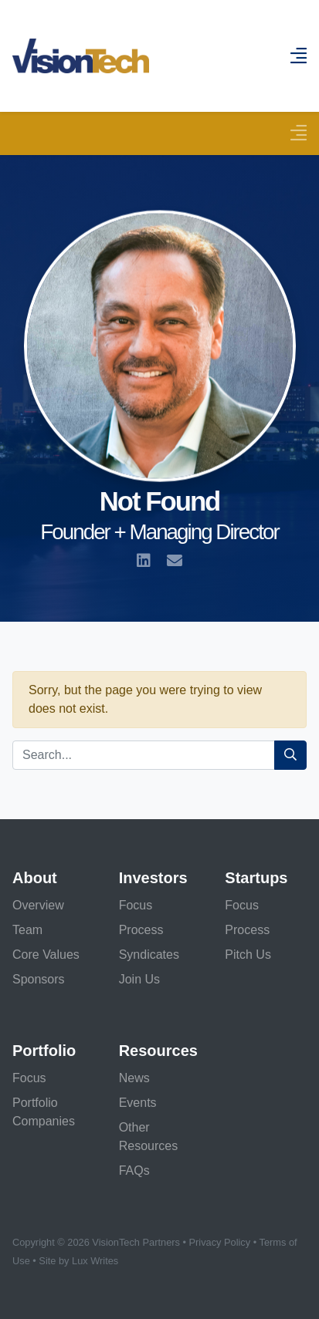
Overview (38, 905)
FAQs (134, 1170)
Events (138, 1102)
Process (141, 929)
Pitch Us (248, 954)
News (134, 1078)
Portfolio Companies (43, 1112)
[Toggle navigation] (298, 133)
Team (27, 929)
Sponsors (38, 979)
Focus (136, 905)
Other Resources (148, 1136)
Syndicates (149, 954)
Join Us (139, 979)
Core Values (46, 954)
